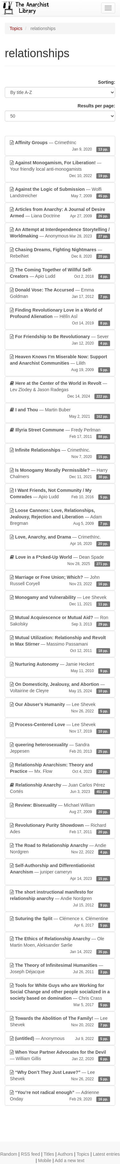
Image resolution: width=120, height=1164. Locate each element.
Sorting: (106, 82)
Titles (49, 1154)
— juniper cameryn (60, 872)
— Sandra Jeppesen (60, 748)
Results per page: (96, 105)
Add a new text (69, 1160)
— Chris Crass (60, 995)
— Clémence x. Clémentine (60, 922)
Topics (16, 28)
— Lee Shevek (60, 601)
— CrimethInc (60, 146)
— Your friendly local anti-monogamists (60, 169)
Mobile (44, 1160)
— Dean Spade (60, 561)
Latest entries (106, 1154)
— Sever (60, 340)
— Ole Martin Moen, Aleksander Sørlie (60, 945)
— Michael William (60, 809)
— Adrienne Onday (60, 1096)
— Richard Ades (60, 829)
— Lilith (60, 363)
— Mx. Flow (60, 768)
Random (8, 1154)
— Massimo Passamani (60, 644)
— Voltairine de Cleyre (60, 688)
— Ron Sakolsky (60, 621)
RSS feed (30, 1154)
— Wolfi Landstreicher (60, 193)
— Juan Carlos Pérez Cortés (60, 788)
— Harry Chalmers (60, 474)
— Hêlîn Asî (60, 316)
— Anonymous (60, 233)
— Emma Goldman (60, 293)
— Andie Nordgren (60, 849)
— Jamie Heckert (60, 668)
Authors (65, 1154)
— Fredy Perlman (60, 433)
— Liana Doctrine (60, 213)
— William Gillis (60, 1056)
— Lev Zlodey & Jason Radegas (60, 390)
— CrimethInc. (60, 453)
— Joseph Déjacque (60, 969)
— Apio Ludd (60, 273)
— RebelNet (60, 253)
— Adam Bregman (60, 517)
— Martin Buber (60, 413)
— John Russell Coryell (60, 581)
